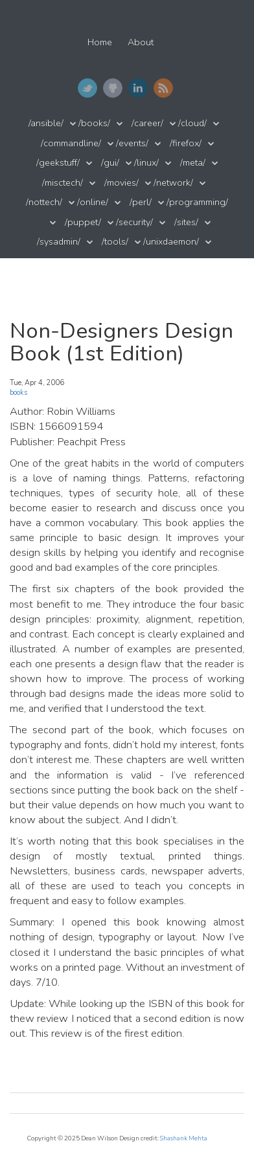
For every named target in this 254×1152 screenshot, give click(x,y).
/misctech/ (62, 183)
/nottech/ (44, 202)
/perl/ (141, 202)
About (141, 42)
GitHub (112, 88)
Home (99, 42)
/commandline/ (71, 143)
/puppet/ (83, 222)
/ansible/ (46, 123)
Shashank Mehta (183, 1138)
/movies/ (121, 183)
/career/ (147, 123)
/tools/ (115, 242)
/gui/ (110, 163)
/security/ (134, 222)
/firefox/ (186, 143)
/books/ (94, 123)
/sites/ (186, 222)
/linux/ (146, 163)
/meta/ (192, 163)
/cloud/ (192, 123)
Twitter (87, 88)
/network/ (173, 183)
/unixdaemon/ (171, 242)
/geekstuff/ (58, 163)
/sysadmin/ (58, 242)
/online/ (92, 202)
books (18, 392)
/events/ (132, 143)
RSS (163, 88)
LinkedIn (138, 88)
